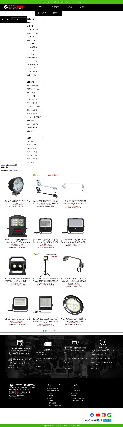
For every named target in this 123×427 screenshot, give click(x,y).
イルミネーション (32, 71)
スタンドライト (32, 50)
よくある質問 (42, 13)
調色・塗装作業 (32, 110)
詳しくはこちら (13, 367)
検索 (18, 19)
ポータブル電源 (32, 57)
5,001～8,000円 (31, 148)
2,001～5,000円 (31, 145)
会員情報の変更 (51, 403)
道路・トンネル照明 (11, 165)
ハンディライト (32, 36)
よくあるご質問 (75, 390)
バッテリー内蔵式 (32, 29)
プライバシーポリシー (77, 400)
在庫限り (55, 13)
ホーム (3, 165)
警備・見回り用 (32, 103)
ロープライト (31, 54)
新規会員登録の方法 (52, 388)
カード (7, 19)
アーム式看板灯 (32, 47)
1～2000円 (30, 141)
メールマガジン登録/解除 (54, 405)
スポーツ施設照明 (32, 124)
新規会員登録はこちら (53, 390)
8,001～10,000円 (32, 152)
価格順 (11, 170)
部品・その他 (31, 75)
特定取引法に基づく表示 (78, 398)
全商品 (29, 22)
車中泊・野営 (31, 96)
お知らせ (83, 7)
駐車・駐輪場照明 (32, 113)
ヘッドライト (31, 43)
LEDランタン (31, 40)
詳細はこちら (81, 2)
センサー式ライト (32, 64)
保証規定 (69, 7)
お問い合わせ (75, 393)
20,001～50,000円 (32, 159)
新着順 (16, 170)
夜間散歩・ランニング (34, 89)
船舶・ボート (31, 131)
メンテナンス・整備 (33, 106)
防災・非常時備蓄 (32, 85)
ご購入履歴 (50, 400)
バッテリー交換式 (32, 33)
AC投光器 (30, 26)
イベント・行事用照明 (34, 117)
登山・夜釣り (31, 92)
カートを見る (51, 395)
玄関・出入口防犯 (32, 99)
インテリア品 (31, 68)
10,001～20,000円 (32, 155)
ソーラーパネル (32, 61)
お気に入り (50, 398)
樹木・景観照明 (32, 120)
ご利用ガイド (75, 388)
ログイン (2, 19)
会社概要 (73, 395)
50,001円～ (30, 162)
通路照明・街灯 (32, 127)
